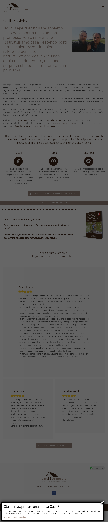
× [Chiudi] (103, 502)
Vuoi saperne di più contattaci (15, 517)
